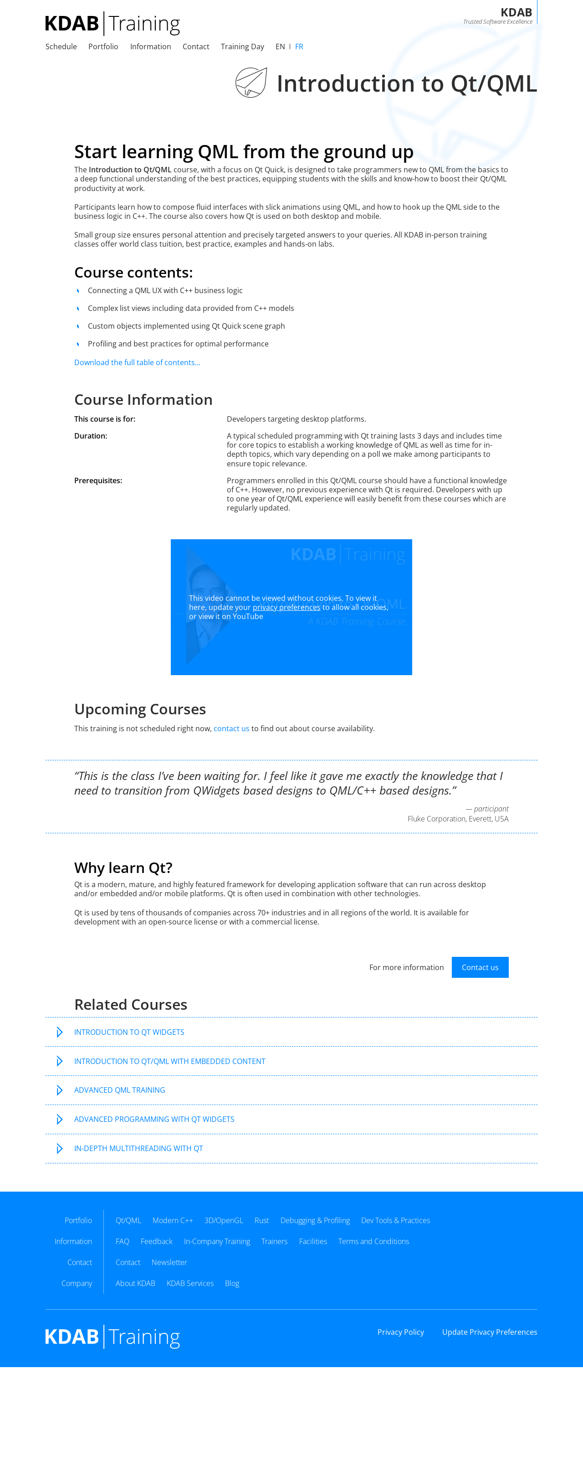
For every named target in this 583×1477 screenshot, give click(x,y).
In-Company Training (217, 1241)
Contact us (480, 967)
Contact (128, 1262)
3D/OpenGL (224, 1220)
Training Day (242, 46)
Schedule (61, 46)
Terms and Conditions (373, 1241)
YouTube (248, 616)
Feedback (157, 1241)
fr (299, 46)
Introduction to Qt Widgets (129, 1032)
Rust (262, 1220)
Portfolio (103, 46)
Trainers (274, 1241)
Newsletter (169, 1262)
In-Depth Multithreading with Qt (138, 1148)
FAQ (122, 1241)
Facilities (313, 1241)
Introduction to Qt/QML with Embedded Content (170, 1061)
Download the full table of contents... (137, 362)
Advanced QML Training (119, 1090)
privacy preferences (287, 607)
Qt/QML (128, 1220)
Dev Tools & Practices (395, 1220)
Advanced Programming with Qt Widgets (154, 1119)
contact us (232, 728)
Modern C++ (173, 1220)
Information (150, 46)
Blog (232, 1283)
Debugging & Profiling (315, 1220)
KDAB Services (190, 1283)
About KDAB (135, 1283)
